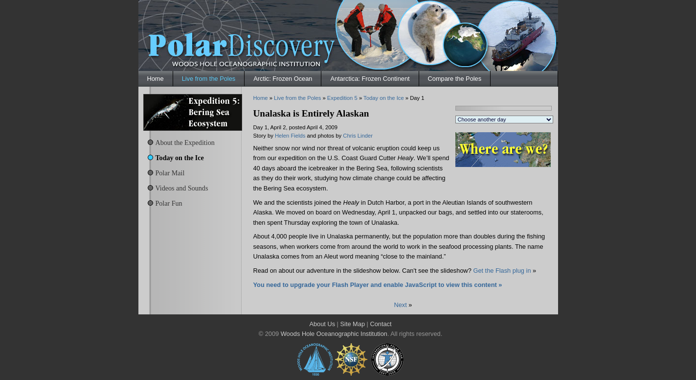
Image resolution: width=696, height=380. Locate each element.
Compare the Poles (455, 78)
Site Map (352, 324)
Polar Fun (169, 203)
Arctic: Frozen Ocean (282, 78)
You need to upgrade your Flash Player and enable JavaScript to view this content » (377, 284)
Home (155, 78)
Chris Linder (358, 136)
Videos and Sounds (182, 188)
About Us (322, 324)
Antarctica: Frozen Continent (369, 78)
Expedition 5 (342, 98)
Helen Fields (290, 136)
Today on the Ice (180, 158)
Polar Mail (170, 173)
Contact (380, 324)
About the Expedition (185, 142)
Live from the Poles (209, 78)
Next (400, 305)
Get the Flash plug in (502, 270)
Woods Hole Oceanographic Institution (334, 333)
